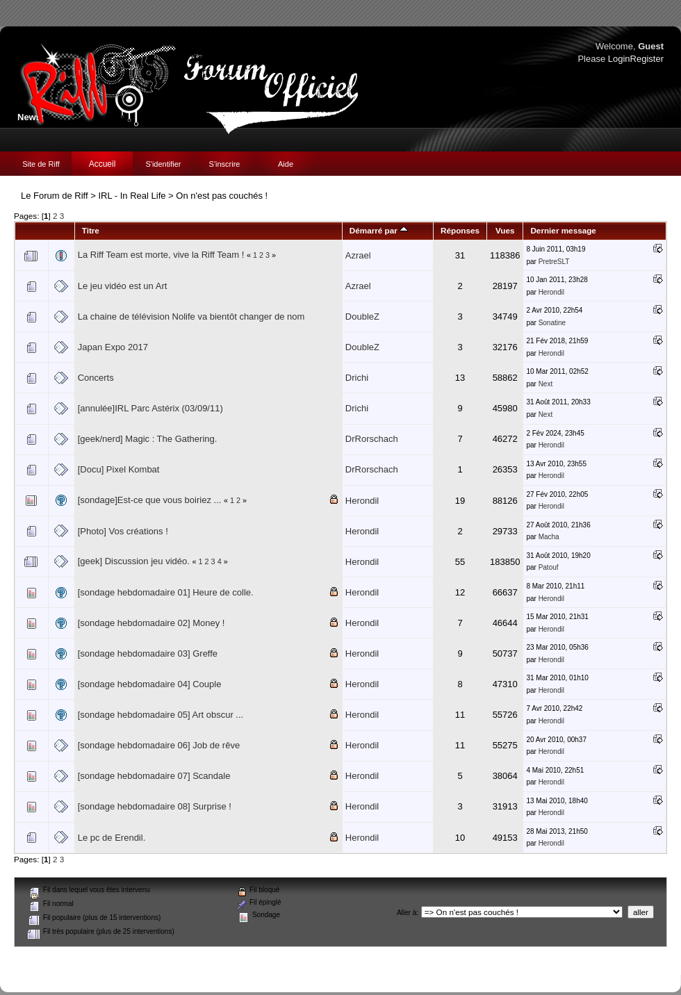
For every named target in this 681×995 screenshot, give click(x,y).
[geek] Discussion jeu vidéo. (134, 561)
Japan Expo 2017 (113, 347)
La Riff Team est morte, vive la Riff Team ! (161, 254)
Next (546, 384)
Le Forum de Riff (54, 195)
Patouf (549, 567)
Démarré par (379, 230)
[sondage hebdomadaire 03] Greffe (148, 653)
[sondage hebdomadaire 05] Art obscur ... (161, 714)
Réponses (460, 230)
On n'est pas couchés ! (222, 195)
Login (619, 59)
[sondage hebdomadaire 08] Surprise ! (154, 806)
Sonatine (552, 323)
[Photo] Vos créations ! (123, 531)
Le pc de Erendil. (112, 837)
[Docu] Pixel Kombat (119, 469)
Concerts (96, 377)
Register (647, 59)
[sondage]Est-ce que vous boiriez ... (150, 500)
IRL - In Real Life (131, 195)
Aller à (406, 912)
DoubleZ (362, 316)
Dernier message (563, 230)
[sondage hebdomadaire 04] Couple (150, 684)
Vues (505, 230)
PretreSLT (554, 261)
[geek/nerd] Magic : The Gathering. (148, 439)
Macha (549, 537)
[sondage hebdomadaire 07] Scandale (154, 776)
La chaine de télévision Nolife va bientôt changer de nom (191, 316)
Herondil (551, 292)
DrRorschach (371, 439)
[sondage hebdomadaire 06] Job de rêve (159, 745)
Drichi (356, 377)
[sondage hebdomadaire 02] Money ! (151, 623)
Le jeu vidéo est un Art (122, 286)
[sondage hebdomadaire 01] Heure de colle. (166, 592)
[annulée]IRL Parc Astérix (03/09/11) (150, 408)
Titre (90, 230)
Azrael (358, 255)
